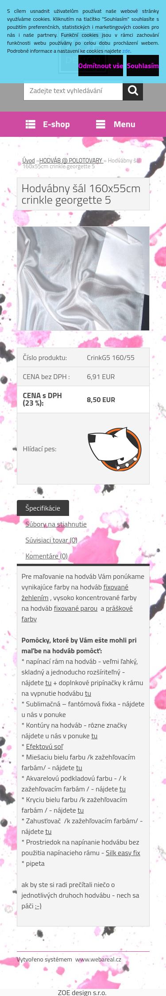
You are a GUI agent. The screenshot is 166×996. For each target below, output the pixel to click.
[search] (133, 90)
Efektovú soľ (44, 746)
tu (48, 682)
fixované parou (76, 608)
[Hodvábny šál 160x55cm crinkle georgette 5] (83, 230)
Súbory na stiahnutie (56, 524)
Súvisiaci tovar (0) (51, 540)
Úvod (29, 160)
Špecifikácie (43, 508)
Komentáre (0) (47, 555)
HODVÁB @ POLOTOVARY (71, 160)
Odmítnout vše (101, 65)
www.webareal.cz (98, 959)
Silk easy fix (123, 852)
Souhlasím (143, 65)
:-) (38, 905)
